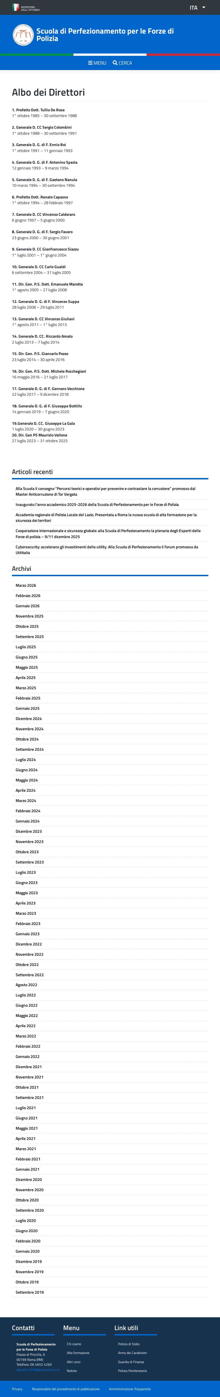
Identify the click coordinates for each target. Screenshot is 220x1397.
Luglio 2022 (26, 995)
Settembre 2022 (30, 975)
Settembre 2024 (30, 749)
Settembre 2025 (30, 636)
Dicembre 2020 (29, 1179)
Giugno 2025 (27, 657)
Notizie (72, 1370)
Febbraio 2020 (28, 1241)
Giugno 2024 (27, 770)
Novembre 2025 (30, 616)
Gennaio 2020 (28, 1251)
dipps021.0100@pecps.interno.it (38, 1369)
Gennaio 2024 (28, 821)
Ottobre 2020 (27, 1200)
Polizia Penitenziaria (132, 1370)
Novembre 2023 (30, 841)
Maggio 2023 (27, 893)
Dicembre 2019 (29, 1261)
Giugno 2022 (27, 1005)
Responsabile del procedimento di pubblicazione (66, 1388)
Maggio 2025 (27, 667)
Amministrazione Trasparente (130, 1388)
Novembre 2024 (30, 729)
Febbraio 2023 (28, 923)
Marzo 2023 (26, 913)
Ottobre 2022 (27, 964)
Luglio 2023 (26, 872)
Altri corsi (74, 1362)
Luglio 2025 (26, 647)
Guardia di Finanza (131, 1362)
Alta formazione (78, 1352)
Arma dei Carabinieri (132, 1352)
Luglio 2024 (26, 759)
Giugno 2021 (27, 1118)
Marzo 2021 (26, 1149)
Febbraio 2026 (28, 595)
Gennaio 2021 (28, 1169)
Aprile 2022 (26, 1026)
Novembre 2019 (30, 1272)
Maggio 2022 (27, 1015)
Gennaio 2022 (28, 1056)
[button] (195, 7)
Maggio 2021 (27, 1128)
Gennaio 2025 (28, 708)
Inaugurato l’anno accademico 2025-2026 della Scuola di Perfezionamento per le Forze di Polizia (97, 504)
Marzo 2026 (26, 585)
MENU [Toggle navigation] (97, 63)
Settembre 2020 (30, 1210)
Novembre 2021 (30, 1077)
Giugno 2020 (27, 1231)
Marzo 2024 (26, 800)
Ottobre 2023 (27, 852)
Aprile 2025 (26, 677)
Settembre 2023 (30, 862)
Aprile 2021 (26, 1138)
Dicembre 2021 (29, 1067)
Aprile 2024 (26, 790)
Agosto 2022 (26, 985)
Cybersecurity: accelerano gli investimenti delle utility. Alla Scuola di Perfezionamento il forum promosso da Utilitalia (107, 549)
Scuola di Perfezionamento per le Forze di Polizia (105, 34)
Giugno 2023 (27, 882)
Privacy (17, 1388)
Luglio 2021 (26, 1108)
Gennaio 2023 (28, 934)
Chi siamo (74, 1344)
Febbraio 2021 (28, 1159)
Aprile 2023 (26, 903)
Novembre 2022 (30, 954)
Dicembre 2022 (29, 944)
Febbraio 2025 (28, 698)
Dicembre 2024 (29, 718)
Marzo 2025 (26, 688)
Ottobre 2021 (27, 1087)
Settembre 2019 (30, 1292)
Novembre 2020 (30, 1190)
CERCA (122, 63)
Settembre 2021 (30, 1097)
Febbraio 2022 (28, 1046)
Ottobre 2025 (27, 626)
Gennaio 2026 (28, 606)
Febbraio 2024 (28, 811)
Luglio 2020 (26, 1220)
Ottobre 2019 (27, 1282)
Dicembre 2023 (29, 831)
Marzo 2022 (26, 1036)
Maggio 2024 (27, 780)
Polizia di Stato (128, 1344)
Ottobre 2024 (27, 739)
